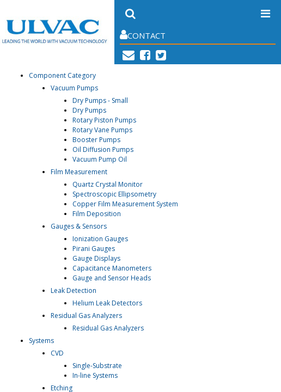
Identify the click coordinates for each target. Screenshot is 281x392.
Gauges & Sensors (79, 226)
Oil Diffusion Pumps (102, 149)
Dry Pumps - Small (100, 100)
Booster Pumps (96, 139)
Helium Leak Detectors (107, 303)
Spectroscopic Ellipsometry (114, 194)
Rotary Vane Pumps (102, 129)
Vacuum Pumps (74, 88)
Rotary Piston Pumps (104, 120)
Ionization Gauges (100, 238)
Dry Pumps (89, 110)
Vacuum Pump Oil (99, 159)
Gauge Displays (96, 258)
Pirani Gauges (93, 248)
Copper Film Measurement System (125, 204)
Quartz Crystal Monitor (107, 184)
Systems (41, 340)
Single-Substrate (97, 365)
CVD (57, 353)
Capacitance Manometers (111, 268)
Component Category (62, 75)
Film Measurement (79, 171)
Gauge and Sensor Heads (111, 278)
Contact (143, 35)
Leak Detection (73, 290)
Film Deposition (96, 213)
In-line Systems (95, 375)
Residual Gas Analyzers (86, 315)
